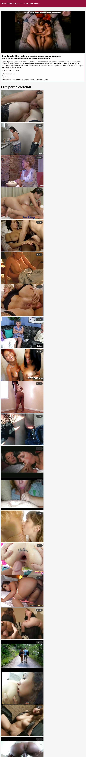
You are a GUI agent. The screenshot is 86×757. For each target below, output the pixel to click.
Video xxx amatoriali (67, 751)
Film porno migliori (51, 753)
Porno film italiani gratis (12, 749)
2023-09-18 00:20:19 (10, 70)
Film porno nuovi (77, 756)
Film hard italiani (65, 749)
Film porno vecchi (46, 751)
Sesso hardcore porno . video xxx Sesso (20, 3)
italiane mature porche (39, 80)
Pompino (25, 80)
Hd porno (16, 80)
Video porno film (58, 756)
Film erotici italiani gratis (23, 751)
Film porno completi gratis (18, 756)
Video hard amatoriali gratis (40, 749)
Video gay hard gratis (29, 753)
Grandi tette (6, 80)
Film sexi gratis (40, 756)
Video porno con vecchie (74, 753)
